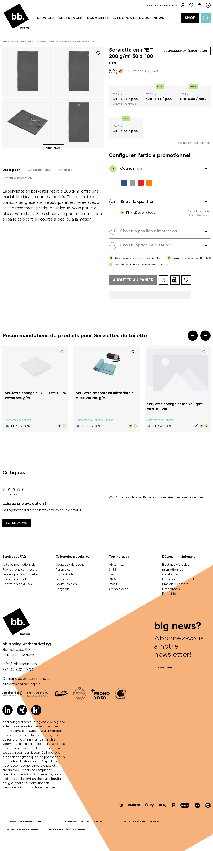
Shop (190, 18)
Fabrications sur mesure (20, 569)
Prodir (113, 584)
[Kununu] (36, 710)
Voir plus (53, 148)
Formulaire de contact (178, 579)
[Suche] (206, 18)
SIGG (112, 569)
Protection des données (141, 821)
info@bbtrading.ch (19, 664)
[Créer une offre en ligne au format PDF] (175, 280)
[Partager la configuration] (163, 280)
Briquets (62, 579)
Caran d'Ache (118, 589)
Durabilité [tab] (65, 170)
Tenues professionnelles (20, 574)
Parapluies (63, 569)
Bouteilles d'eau (67, 584)
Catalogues (170, 574)
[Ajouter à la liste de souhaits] (98, 54)
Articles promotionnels (19, 565)
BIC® (112, 579)
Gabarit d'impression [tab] (17, 178)
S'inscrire (165, 667)
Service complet (14, 579)
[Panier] (199, 5)
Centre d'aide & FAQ (162, 5)
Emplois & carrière (175, 584)
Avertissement (18, 829)
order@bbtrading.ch (21, 684)
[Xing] (22, 710)
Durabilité (169, 594)
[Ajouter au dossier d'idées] (186, 280)
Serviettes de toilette (18, 420)
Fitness (108, 420)
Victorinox (116, 565)
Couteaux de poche (70, 565)
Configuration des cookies (82, 821)
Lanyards (62, 589)
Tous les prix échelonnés (193, 143)
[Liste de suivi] (191, 5)
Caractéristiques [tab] (39, 170)
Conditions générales (24, 821)
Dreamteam (171, 589)
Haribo (114, 574)
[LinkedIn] (7, 710)
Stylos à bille (64, 574)
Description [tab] (12, 170)
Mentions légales (62, 829)
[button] (193, 335)
